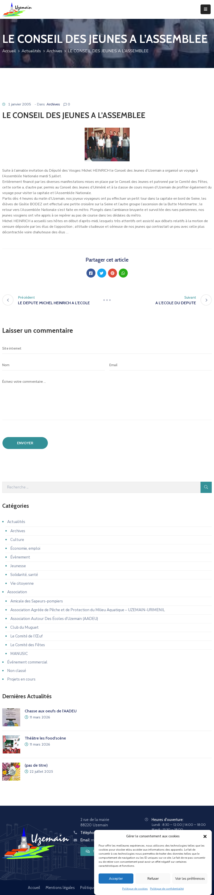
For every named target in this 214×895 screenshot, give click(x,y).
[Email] (160, 365)
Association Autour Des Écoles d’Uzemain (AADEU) (54, 618)
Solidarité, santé (24, 574)
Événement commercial (27, 662)
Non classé (16, 670)
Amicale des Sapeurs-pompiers (36, 601)
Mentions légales (60, 887)
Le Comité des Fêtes (27, 645)
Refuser (153, 880)
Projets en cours (21, 679)
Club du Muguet (24, 627)
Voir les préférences (190, 880)
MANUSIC (19, 653)
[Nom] (53, 365)
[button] (205, 838)
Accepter (116, 880)
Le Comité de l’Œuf (26, 636)
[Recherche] (101, 487)
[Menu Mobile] (206, 9)
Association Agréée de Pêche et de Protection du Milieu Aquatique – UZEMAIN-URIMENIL (87, 610)
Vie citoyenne (22, 583)
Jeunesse (18, 566)
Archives (54, 51)
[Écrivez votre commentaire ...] (107, 398)
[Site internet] (107, 348)
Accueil (9, 51)
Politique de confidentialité (167, 890)
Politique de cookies (135, 890)
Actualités (31, 51)
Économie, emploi (25, 548)
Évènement (20, 557)
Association (17, 592)
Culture (17, 539)
